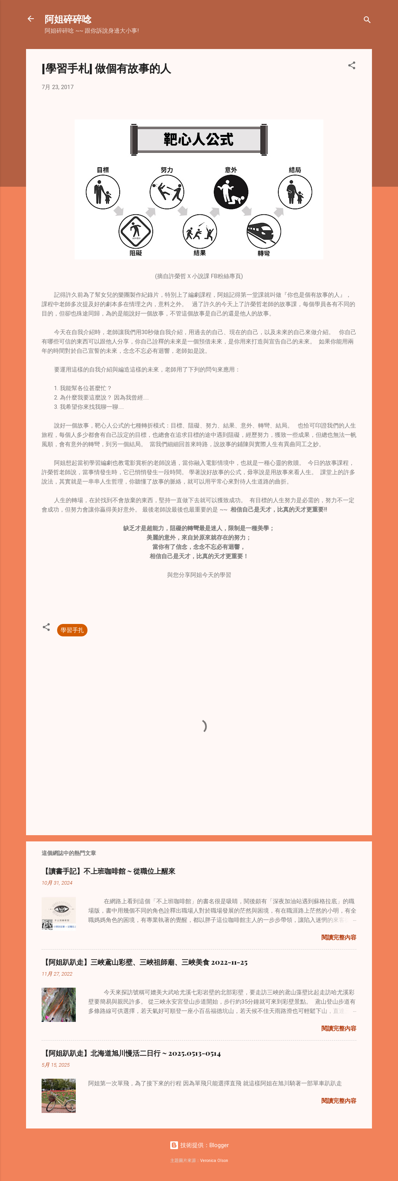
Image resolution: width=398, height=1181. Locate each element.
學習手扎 (72, 630)
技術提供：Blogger (199, 1145)
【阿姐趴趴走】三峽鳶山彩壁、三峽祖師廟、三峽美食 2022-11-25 (145, 962)
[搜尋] (367, 21)
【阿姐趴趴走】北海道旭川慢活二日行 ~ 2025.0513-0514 (131, 1053)
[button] (351, 67)
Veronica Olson (214, 1160)
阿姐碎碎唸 (68, 18)
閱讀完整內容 (338, 937)
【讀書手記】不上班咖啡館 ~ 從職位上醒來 (108, 871)
